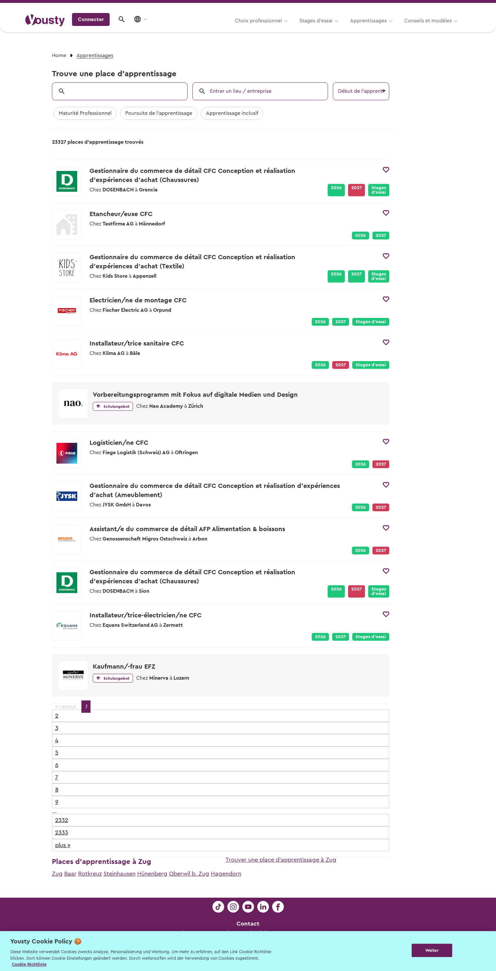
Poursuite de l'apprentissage (158, 113)
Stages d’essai (235, 28)
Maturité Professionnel (85, 113)
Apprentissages (288, 28)
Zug (57, 874)
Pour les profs (415, 7)
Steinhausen (119, 874)
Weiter (432, 950)
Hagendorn (226, 874)
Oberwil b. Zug (189, 874)
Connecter (415, 27)
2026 (336, 188)
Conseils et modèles (348, 28)
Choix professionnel (178, 28)
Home (59, 55)
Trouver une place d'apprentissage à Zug (280, 860)
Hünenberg (152, 874)
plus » (62, 845)
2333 (61, 832)
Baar (70, 874)
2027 (381, 235)
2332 (61, 820)
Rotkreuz (90, 874)
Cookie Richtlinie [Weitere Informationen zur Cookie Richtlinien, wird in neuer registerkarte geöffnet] (29, 964)
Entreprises (457, 7)
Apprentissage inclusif (232, 113)
